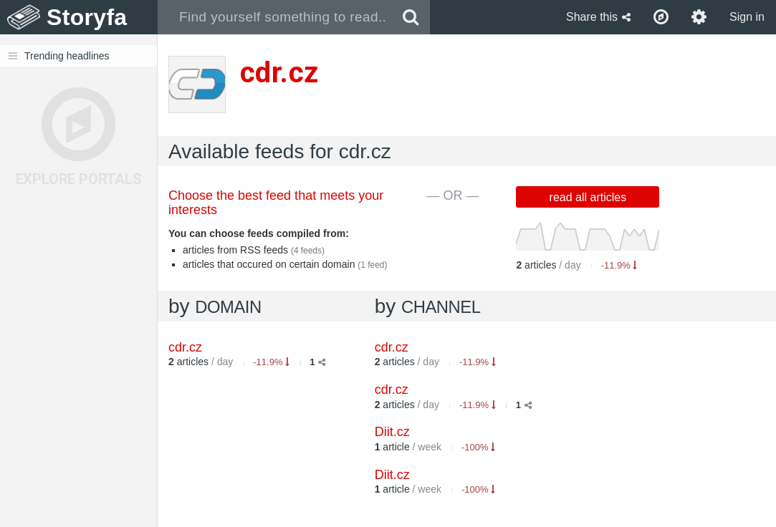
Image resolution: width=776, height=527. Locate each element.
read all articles (588, 197)
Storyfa (87, 17)
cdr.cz (391, 347)
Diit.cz (392, 432)
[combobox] (275, 17)
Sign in (747, 17)
